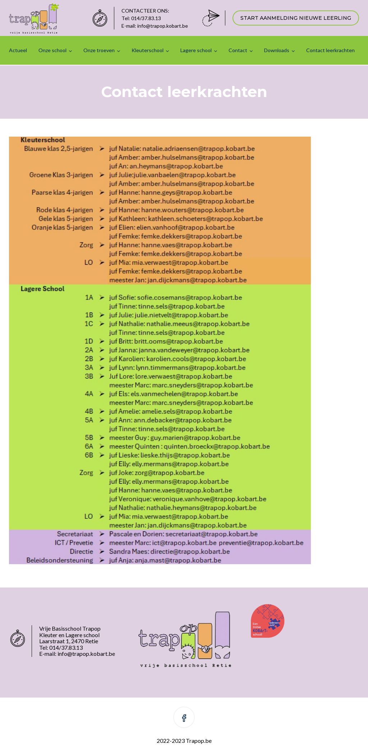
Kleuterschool (148, 50)
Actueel (18, 50)
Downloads (276, 50)
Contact (238, 50)
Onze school (52, 50)
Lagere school (196, 50)
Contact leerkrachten (330, 50)
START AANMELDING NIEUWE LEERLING (295, 18)
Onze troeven (99, 50)
